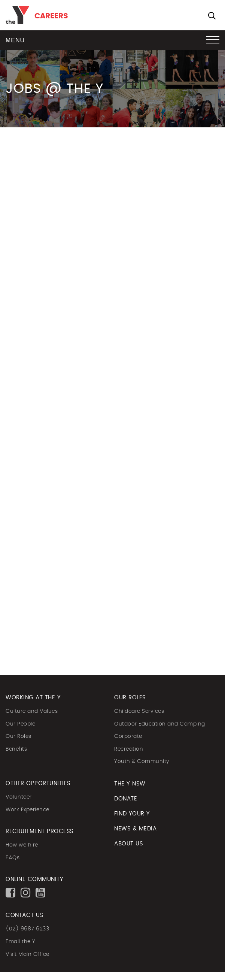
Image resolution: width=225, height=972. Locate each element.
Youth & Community (141, 761)
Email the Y (21, 941)
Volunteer (19, 797)
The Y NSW (130, 784)
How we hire (22, 845)
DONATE (125, 799)
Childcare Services (139, 711)
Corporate (128, 736)
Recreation (128, 749)
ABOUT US (128, 844)
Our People (20, 724)
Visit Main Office (27, 954)
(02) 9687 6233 (27, 929)
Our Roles (18, 736)
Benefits (16, 749)
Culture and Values (32, 711)
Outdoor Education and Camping (159, 724)
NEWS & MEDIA (135, 829)
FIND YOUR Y (132, 814)
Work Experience (27, 809)
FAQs (12, 857)
